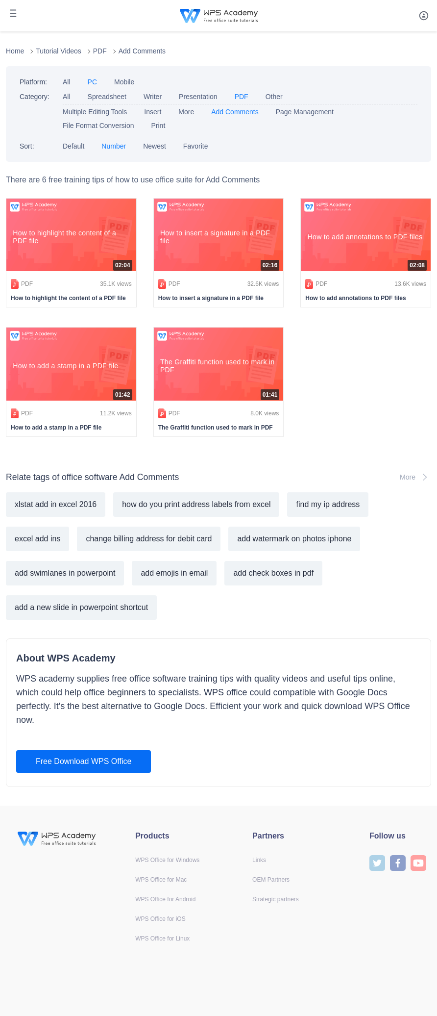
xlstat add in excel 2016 (56, 504)
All (67, 82)
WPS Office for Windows (167, 860)
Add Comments (142, 51)
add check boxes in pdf (273, 573)
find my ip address (328, 504)
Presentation (198, 97)
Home (15, 51)
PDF (100, 51)
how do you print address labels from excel (196, 504)
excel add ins (37, 538)
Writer (153, 97)
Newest (154, 146)
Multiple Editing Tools (95, 112)
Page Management (305, 112)
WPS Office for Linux (162, 938)
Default (73, 146)
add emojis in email (174, 573)
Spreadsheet (107, 97)
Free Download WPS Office (83, 761)
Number (113, 146)
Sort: (27, 146)
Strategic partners (275, 899)
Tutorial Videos (58, 51)
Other (274, 97)
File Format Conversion (98, 125)
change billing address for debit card (149, 538)
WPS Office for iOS (160, 918)
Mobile (124, 82)
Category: (34, 97)
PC (92, 82)
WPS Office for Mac (161, 879)
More (186, 112)
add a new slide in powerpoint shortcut (81, 607)
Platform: (33, 82)
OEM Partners (271, 879)
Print (158, 125)
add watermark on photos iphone (294, 538)
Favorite (195, 146)
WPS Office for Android (165, 899)
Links (259, 860)
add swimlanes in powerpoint (65, 573)
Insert (152, 112)
